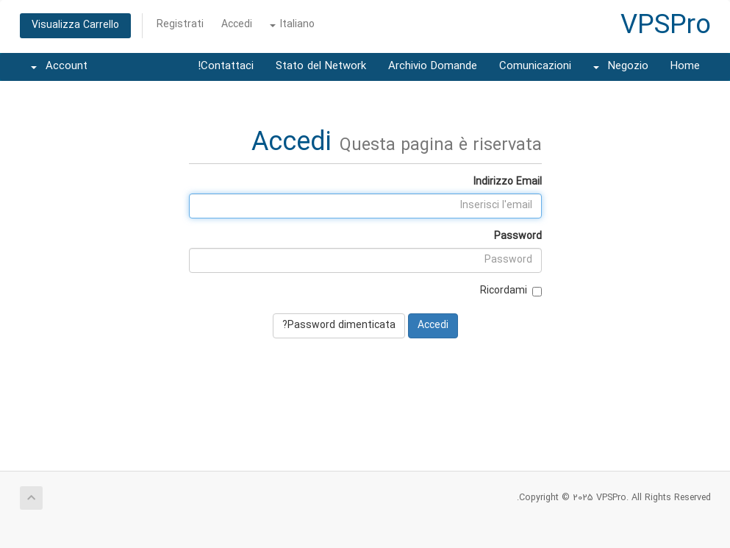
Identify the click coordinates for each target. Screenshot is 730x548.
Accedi (236, 25)
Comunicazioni (535, 66)
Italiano (292, 25)
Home (685, 66)
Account (59, 66)
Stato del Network (321, 66)
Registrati (180, 25)
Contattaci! (226, 66)
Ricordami (511, 291)
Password (518, 236)
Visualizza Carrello (75, 25)
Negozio (620, 66)
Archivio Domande (432, 66)
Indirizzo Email (507, 182)
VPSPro (665, 26)
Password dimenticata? (339, 325)
